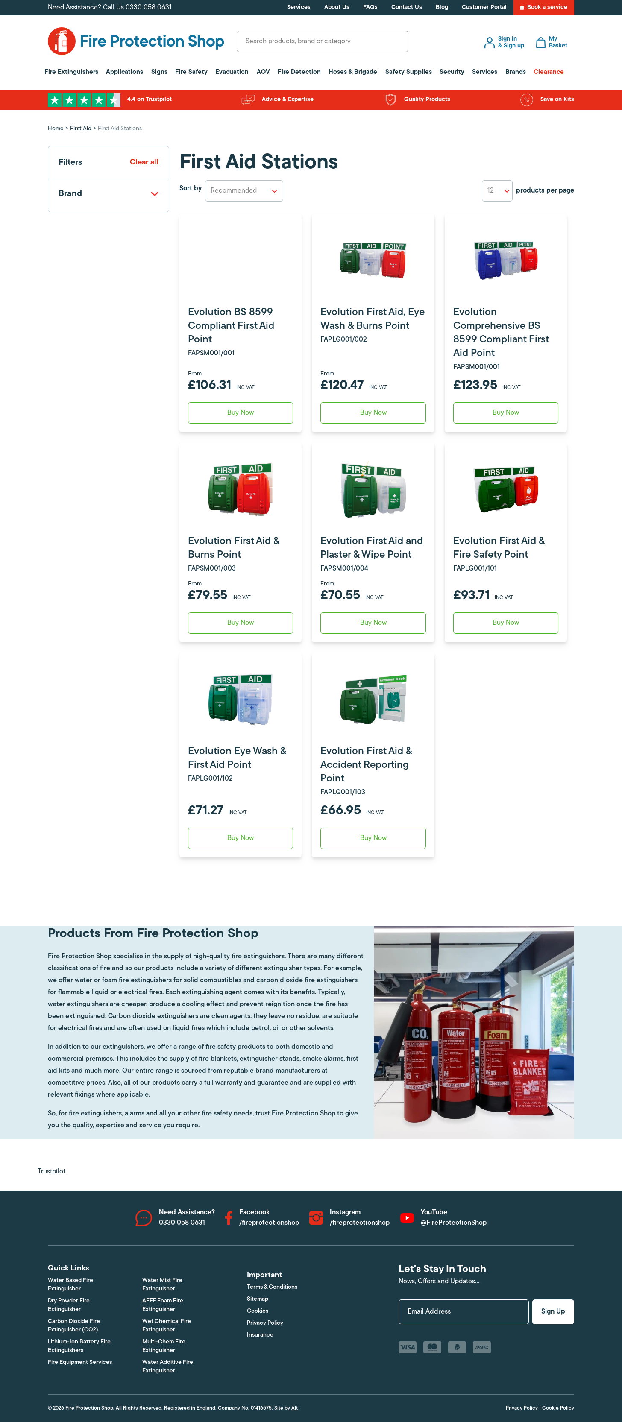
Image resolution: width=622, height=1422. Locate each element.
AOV (263, 72)
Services (299, 7)
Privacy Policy (265, 1323)
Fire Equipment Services (80, 1362)
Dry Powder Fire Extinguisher (69, 1305)
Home (56, 129)
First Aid (80, 129)
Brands (515, 72)
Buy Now (240, 413)
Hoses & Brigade (353, 72)
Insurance (260, 1335)
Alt (294, 1408)
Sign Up (553, 1311)
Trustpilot (51, 1171)
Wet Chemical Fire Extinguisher (166, 1325)
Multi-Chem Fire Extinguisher (163, 1346)
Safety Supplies (408, 72)
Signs (159, 72)
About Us (336, 7)
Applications (124, 72)
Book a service (543, 7)
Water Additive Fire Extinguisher (167, 1366)
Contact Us (406, 7)
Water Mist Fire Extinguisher (162, 1284)
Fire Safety (191, 72)
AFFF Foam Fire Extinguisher (162, 1305)
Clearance (549, 72)
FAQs (370, 7)
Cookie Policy (558, 1408)
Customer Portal (484, 7)
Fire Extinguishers (71, 72)
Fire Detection (299, 72)
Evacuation (232, 72)
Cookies (257, 1311)
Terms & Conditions (272, 1287)
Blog (442, 7)
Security (452, 72)
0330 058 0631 (149, 7)
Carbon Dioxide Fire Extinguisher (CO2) (74, 1325)
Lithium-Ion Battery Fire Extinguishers (79, 1346)
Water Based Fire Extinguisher (70, 1284)
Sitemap (257, 1299)
